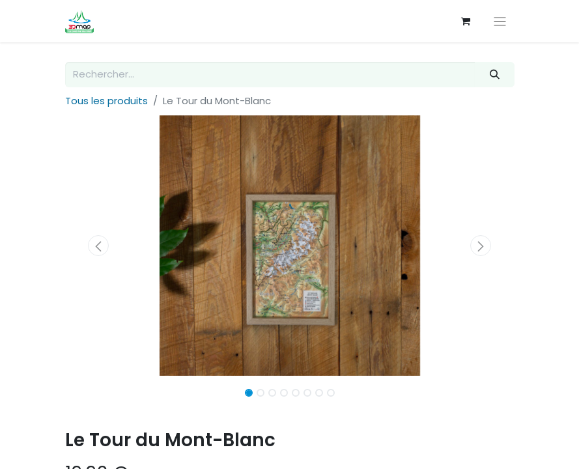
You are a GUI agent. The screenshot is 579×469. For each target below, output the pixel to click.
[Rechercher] (494, 74)
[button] (99, 245)
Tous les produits (106, 100)
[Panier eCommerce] (466, 21)
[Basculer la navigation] (500, 21)
